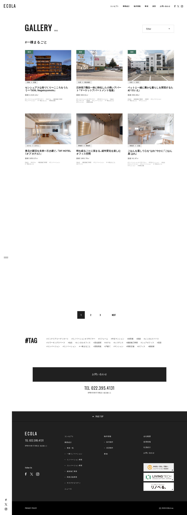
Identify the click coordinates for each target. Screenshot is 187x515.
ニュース (68, 489)
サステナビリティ (74, 483)
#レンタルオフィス (83, 343)
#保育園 (130, 339)
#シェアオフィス (147, 343)
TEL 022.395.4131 (34, 440)
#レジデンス (80, 101)
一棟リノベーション (74, 454)
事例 (146, 6)
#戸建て (107, 346)
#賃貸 (88, 101)
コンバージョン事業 (74, 465)
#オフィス (141, 346)
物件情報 (137, 6)
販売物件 (109, 442)
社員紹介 (147, 447)
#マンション (80, 102)
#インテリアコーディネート (58, 339)
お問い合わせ (165, 6)
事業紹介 (126, 6)
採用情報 (147, 442)
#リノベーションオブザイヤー (34, 99)
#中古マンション (102, 99)
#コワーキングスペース (56, 343)
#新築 (138, 339)
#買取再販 (97, 346)
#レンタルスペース (151, 339)
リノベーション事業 (74, 460)
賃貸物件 (109, 448)
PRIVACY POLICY (31, 508)
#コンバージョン (53, 346)
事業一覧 (70, 448)
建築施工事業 (72, 471)
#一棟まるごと (42, 100)
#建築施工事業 (57, 99)
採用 (154, 6)
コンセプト (114, 6)
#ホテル (48, 99)
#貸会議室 (97, 343)
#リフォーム (103, 339)
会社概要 (147, 436)
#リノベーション (30, 100)
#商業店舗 (52, 100)
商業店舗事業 (72, 477)
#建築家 (151, 346)
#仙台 (112, 99)
